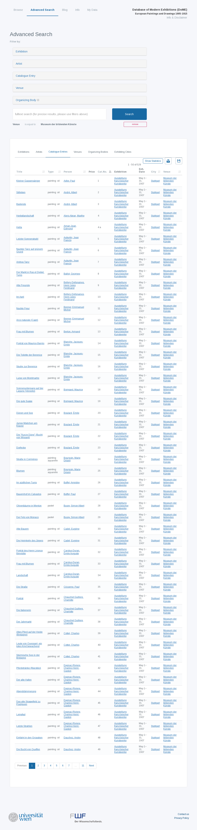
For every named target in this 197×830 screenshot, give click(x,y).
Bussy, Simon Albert (74, 505)
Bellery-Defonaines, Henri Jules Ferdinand (74, 285)
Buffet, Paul (70, 494)
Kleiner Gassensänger (28, 180)
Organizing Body (26, 100)
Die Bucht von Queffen (28, 749)
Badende (21, 204)
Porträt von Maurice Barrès (30, 343)
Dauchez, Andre (72, 737)
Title (19, 171)
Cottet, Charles (71, 633)
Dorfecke (21, 447)
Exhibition (22, 51)
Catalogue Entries (57, 151)
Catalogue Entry (25, 75)
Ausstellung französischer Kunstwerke (121, 181)
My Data (92, 9)
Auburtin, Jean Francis (71, 239)
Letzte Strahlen (24, 726)
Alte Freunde (23, 285)
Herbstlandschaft (25, 215)
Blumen (20, 470)
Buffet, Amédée (72, 482)
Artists (39, 152)
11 (83, 765)
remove (135, 124)
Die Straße (22, 587)
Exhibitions (23, 152)
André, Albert (70, 192)
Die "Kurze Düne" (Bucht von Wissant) (29, 436)
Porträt (19, 598)
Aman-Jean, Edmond (70, 227)
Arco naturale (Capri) (27, 320)
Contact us (183, 814)
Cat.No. (102, 171)
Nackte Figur (23, 308)
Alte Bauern (22, 528)
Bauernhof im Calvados (28, 494)
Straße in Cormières (27, 459)
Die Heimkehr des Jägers (29, 540)
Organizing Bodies (98, 152)
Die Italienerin (23, 610)
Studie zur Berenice (26, 366)
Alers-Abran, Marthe (74, 215)
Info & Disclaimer (177, 17)
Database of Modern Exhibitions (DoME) (159, 11)
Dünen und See (24, 413)
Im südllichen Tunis (26, 482)
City (153, 171)
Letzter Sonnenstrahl (27, 239)
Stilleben (20, 192)
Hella (19, 227)
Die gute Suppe (24, 401)
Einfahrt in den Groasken (29, 737)
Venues (78, 152)
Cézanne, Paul (71, 587)
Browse (18, 9)
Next (91, 765)
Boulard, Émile (71, 413)
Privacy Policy (181, 818)
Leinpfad (20, 714)
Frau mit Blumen (25, 331)
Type (50, 171)
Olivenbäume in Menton (29, 505)
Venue (19, 87)
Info (77, 9)
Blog (65, 9)
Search (129, 114)
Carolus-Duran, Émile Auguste (72, 552)
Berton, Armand (72, 331)
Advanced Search (42, 9)
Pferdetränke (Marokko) (28, 668)
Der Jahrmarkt (23, 621)
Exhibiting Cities (122, 152)
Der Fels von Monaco (27, 517)
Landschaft (22, 575)
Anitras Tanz (22, 262)
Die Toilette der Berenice (29, 355)
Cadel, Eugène (71, 528)
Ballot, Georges (72, 273)
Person (68, 171)
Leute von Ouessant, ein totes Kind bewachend (29, 645)
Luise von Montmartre (27, 378)
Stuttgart (155, 180)
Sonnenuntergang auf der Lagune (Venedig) (29, 389)
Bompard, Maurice (73, 389)
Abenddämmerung (26, 691)
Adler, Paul (69, 180)
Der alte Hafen (24, 679)
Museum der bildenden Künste (170, 181)
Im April (20, 297)
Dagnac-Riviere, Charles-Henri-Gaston (72, 668)
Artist (19, 63)
